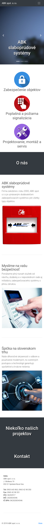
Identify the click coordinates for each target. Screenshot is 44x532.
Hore (40, 523)
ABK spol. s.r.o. (9, 3)
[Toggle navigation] (39, 3)
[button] (3, 35)
